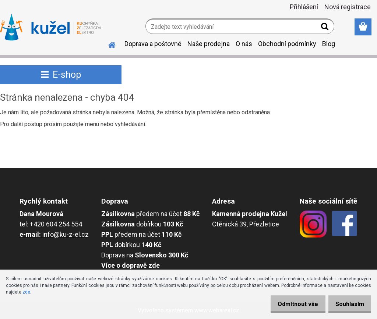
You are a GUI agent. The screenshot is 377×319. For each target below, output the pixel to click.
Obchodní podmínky (287, 44)
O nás (244, 44)
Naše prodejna (208, 44)
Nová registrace (347, 7)
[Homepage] (107, 43)
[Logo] (50, 27)
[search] (325, 28)
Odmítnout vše (291, 304)
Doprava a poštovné (153, 44)
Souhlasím (347, 304)
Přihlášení (304, 7)
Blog (328, 44)
